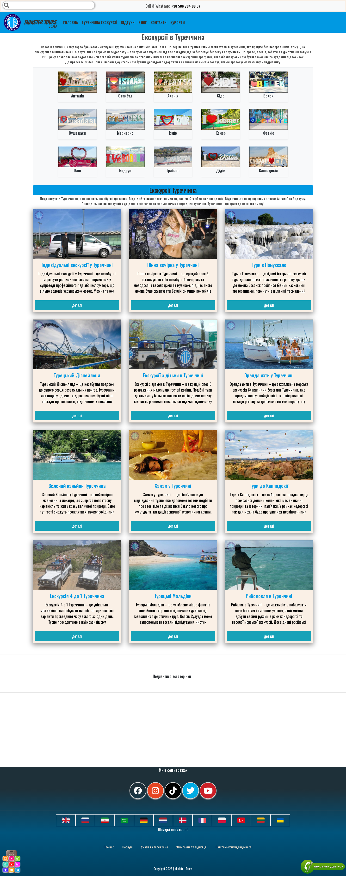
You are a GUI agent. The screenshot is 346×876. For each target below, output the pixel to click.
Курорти (177, 22)
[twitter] (190, 790)
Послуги (127, 846)
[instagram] (155, 790)
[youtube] (208, 790)
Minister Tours (30, 22)
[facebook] (138, 790)
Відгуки (128, 22)
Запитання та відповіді (191, 846)
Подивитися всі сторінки (172, 676)
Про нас (109, 846)
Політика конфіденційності (234, 846)
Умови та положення (154, 846)
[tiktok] (173, 790)
